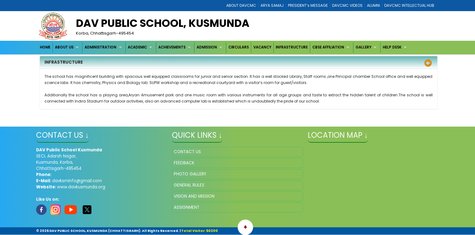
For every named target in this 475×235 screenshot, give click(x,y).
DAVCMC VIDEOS (347, 5)
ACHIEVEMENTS (171, 47)
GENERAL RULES (189, 185)
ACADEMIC (137, 47)
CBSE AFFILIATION (328, 47)
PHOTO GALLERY (190, 174)
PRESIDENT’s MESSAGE (308, 5)
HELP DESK (392, 47)
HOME (45, 47)
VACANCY (262, 47)
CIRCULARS (238, 47)
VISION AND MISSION (194, 196)
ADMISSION (207, 47)
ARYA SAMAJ (272, 5)
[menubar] (224, 47)
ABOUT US (64, 47)
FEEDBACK (184, 163)
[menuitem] (45, 47)
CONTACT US (187, 152)
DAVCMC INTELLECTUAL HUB (409, 5)
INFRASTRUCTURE (292, 47)
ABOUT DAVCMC (241, 5)
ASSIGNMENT (186, 207)
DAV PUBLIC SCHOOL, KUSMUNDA (162, 23)
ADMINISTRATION (100, 47)
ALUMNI (373, 5)
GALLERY (363, 47)
